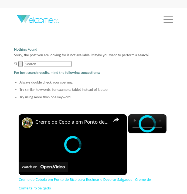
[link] (27, 122)
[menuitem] (165, 19)
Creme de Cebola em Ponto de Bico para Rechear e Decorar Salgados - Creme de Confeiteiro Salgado (71, 122)
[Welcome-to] (77, 19)
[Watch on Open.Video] (43, 167)
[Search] (48, 64)
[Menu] (165, 19)
